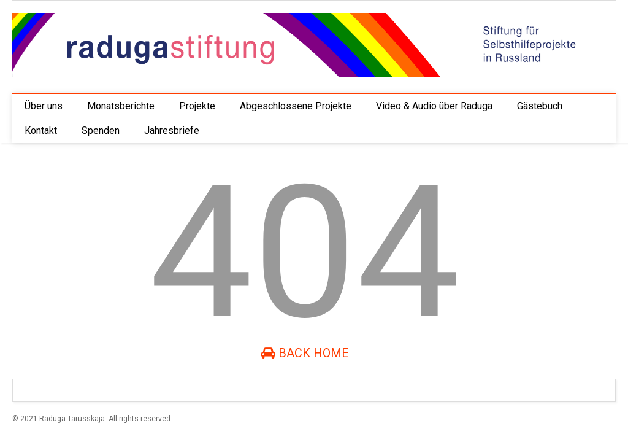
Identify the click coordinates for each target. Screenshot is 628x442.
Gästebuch (539, 106)
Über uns (44, 106)
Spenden (101, 130)
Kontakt (41, 130)
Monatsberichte (121, 106)
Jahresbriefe (171, 130)
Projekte (197, 106)
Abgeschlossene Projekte (295, 106)
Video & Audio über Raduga (434, 106)
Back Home (305, 353)
